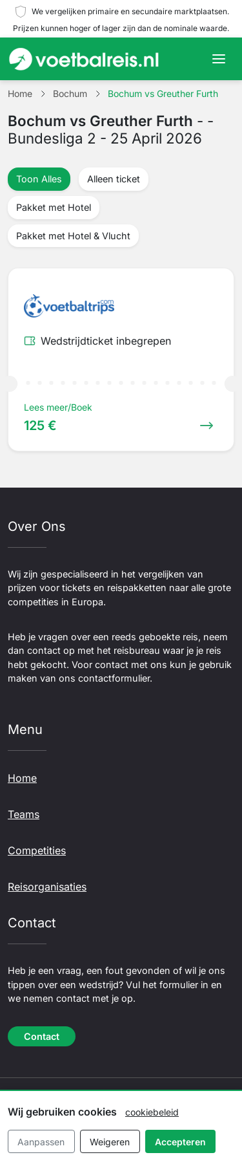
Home (22, 778)
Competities (37, 850)
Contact (41, 1036)
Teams (23, 814)
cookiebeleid (152, 1112)
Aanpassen (41, 1141)
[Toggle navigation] (218, 58)
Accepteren (180, 1141)
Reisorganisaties (47, 886)
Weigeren (110, 1141)
